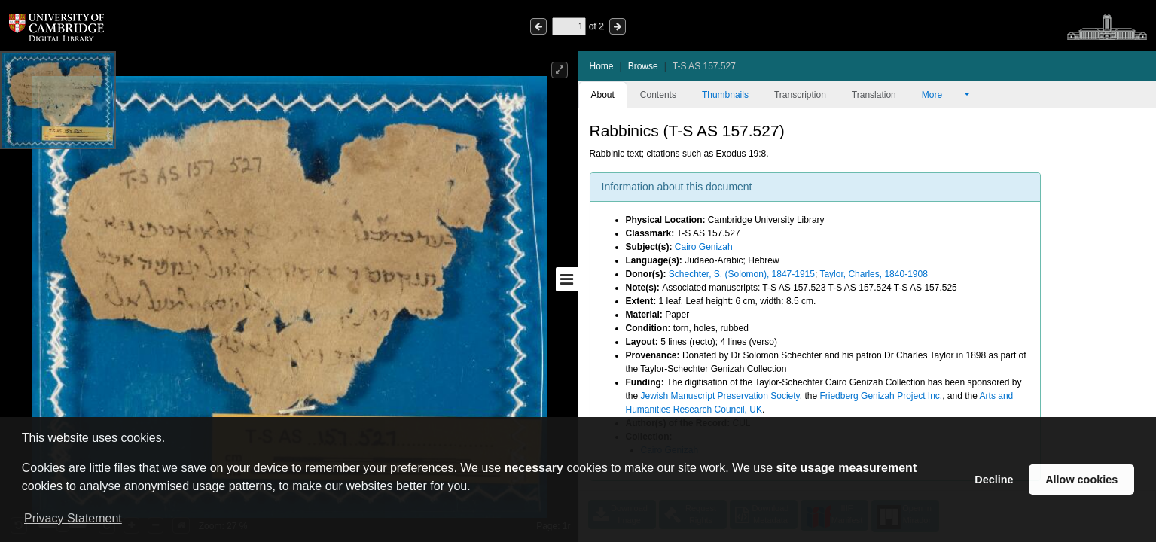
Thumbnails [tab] (725, 95)
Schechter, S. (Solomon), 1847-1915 (742, 274)
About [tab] (603, 95)
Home (602, 66)
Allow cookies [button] (1081, 479)
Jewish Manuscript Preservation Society (720, 396)
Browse (643, 66)
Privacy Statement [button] (73, 518)
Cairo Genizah (704, 247)
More (942, 95)
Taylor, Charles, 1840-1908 (873, 274)
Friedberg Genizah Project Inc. (880, 396)
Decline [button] (994, 479)
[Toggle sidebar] (567, 279)
